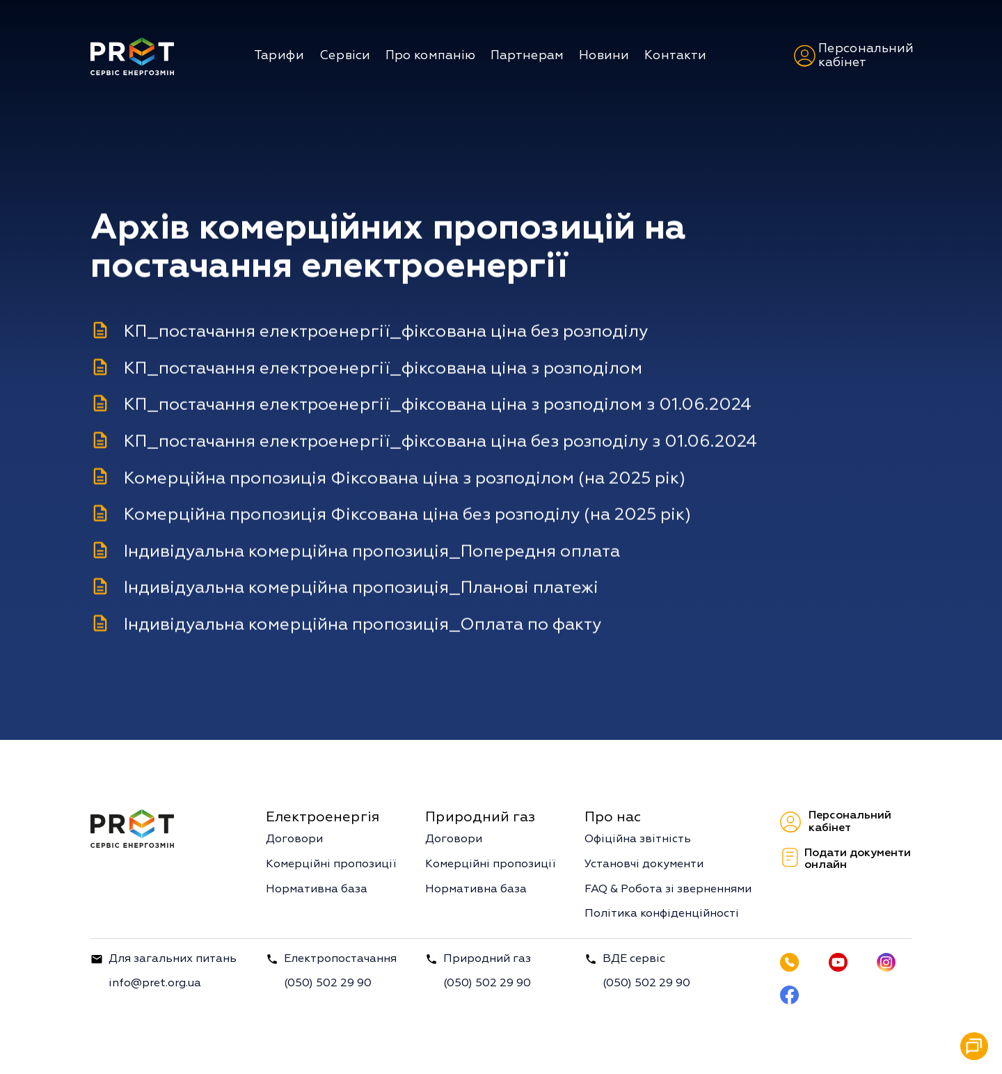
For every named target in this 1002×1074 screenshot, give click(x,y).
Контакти (675, 55)
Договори (294, 839)
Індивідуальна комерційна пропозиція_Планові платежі (361, 588)
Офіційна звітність (637, 839)
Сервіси (344, 55)
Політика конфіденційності (661, 914)
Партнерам (527, 55)
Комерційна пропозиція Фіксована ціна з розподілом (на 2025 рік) (404, 478)
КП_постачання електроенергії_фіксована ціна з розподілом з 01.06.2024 (438, 405)
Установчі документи (643, 864)
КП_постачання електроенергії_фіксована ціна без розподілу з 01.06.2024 (440, 442)
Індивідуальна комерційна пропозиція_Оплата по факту (362, 625)
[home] (132, 56)
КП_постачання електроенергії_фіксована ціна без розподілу (386, 332)
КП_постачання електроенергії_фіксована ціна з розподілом (383, 369)
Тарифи (279, 55)
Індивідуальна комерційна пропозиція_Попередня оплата (372, 552)
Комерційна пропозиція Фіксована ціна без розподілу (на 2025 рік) (407, 515)
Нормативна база (316, 889)
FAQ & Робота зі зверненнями (668, 889)
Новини (604, 55)
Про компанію (430, 55)
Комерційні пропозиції (331, 864)
